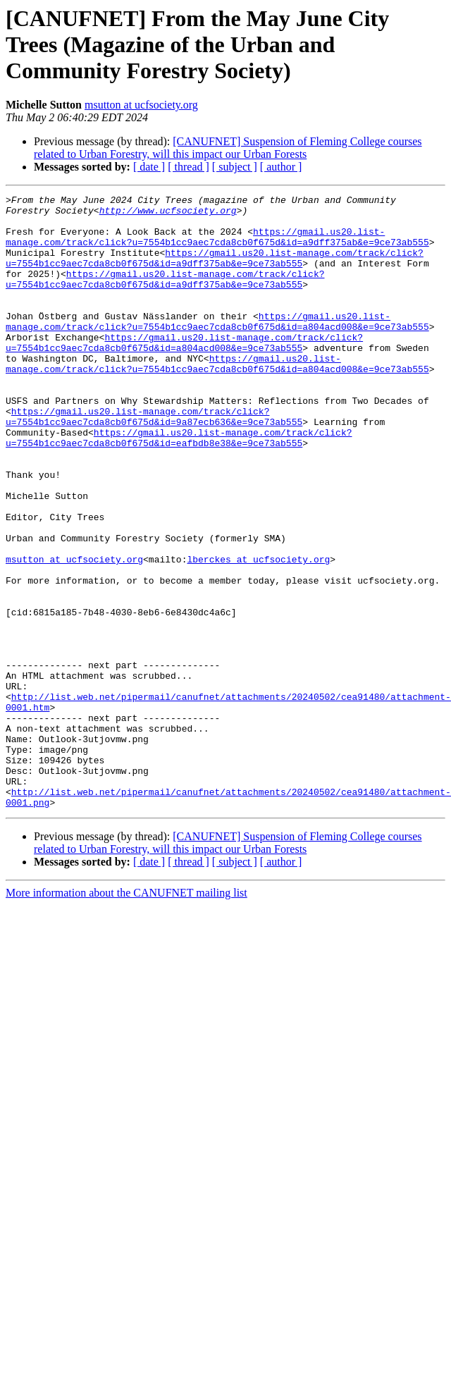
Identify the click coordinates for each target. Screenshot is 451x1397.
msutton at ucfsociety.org (141, 105)
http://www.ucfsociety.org (118, 214)
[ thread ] (188, 167)
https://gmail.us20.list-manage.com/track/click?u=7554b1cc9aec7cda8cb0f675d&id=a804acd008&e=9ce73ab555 (217, 347)
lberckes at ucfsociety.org (258, 633)
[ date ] (149, 167)
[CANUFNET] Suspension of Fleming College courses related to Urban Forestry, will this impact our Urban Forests (228, 147)
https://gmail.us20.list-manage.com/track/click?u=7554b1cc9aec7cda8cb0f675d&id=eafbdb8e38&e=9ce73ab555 (154, 487)
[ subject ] (234, 167)
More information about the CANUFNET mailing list (126, 1015)
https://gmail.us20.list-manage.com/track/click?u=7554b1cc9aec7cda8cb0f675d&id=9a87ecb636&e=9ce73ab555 (154, 461)
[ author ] (281, 167)
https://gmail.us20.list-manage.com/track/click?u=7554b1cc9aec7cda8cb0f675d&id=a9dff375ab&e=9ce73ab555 (217, 246)
